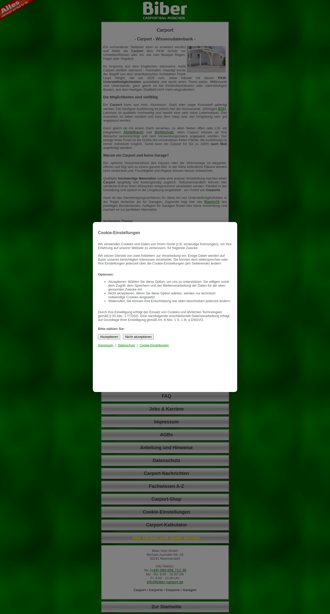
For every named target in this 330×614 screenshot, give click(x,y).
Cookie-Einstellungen (154, 345)
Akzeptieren (109, 337)
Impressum (105, 345)
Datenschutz (126, 345)
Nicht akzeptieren (138, 337)
